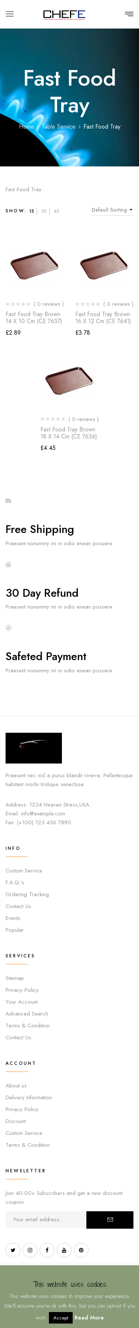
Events (13, 918)
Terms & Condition (28, 1025)
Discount (16, 1121)
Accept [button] (60, 1317)
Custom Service (24, 871)
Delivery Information (29, 1097)
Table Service (59, 126)
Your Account (21, 1002)
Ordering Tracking (27, 894)
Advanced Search (27, 1014)
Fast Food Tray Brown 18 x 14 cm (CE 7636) (68, 433)
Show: (16, 211)
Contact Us (18, 906)
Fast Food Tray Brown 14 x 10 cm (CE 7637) (34, 317)
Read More (89, 1318)
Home (26, 126)
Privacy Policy (22, 990)
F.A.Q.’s (15, 882)
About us (16, 1086)
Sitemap (15, 978)
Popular (15, 930)
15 (31, 211)
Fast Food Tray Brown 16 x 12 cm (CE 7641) (103, 317)
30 (44, 211)
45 (56, 211)
